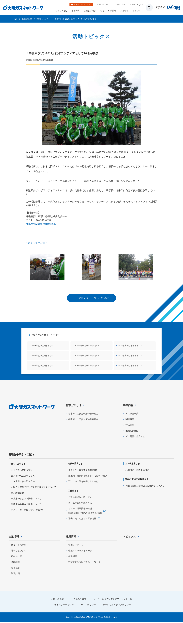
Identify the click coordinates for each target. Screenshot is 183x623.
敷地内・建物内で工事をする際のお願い (87, 477)
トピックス (138, 10)
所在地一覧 (16, 557)
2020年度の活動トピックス (43, 366)
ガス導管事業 (132, 415)
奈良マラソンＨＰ (37, 242)
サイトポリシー (88, 606)
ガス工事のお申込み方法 (23, 483)
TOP (15, 19)
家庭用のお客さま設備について (26, 500)
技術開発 (130, 426)
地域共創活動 (27, 19)
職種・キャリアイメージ (80, 552)
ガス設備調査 (17, 494)
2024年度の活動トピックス (130, 346)
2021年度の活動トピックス (130, 356)
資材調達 (15, 563)
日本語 (132, 4)
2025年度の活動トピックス (87, 346)
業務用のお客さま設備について (26, 505)
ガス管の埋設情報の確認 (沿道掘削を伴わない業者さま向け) (85, 512)
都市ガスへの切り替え (22, 471)
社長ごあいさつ (18, 552)
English (140, 4)
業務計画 (15, 575)
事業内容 (76, 10)
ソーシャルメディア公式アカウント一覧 (112, 600)
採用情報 (125, 10)
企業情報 (112, 10)
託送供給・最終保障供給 (137, 471)
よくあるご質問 (118, 4)
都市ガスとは (61, 10)
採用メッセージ (75, 546)
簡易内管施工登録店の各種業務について (145, 487)
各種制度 (72, 557)
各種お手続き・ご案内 (94, 10)
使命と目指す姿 (18, 546)
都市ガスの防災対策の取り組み (83, 421)
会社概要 (15, 569)
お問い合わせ (102, 4)
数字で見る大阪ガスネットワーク (84, 563)
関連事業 (130, 421)
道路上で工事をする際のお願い (83, 471)
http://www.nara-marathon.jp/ (41, 224)
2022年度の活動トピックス (87, 356)
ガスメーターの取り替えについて (27, 511)
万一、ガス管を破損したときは (83, 483)
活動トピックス (42, 19)
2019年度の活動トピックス (87, 366)
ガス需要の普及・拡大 (136, 438)
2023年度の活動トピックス (43, 356)
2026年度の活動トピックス (43, 346)
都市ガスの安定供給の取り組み (83, 415)
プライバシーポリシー (63, 606)
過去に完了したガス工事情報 (82, 520)
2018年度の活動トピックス (130, 366)
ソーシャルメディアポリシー (117, 606)
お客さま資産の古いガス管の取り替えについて (33, 488)
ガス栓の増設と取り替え (23, 477)
